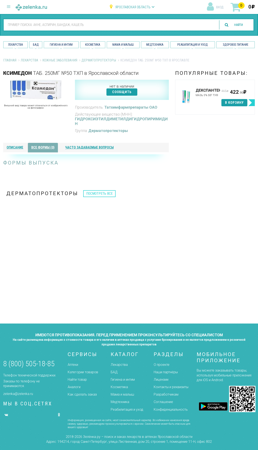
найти (237, 25)
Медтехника (154, 44)
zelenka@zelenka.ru (18, 394)
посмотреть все (99, 194)
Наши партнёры (166, 372)
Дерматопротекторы (99, 60)
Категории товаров (83, 372)
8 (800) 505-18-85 (28, 363)
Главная (9, 60)
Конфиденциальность (171, 409)
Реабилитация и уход (192, 44)
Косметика (92, 44)
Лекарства (15, 44)
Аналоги (74, 387)
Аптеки (73, 365)
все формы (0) (42, 147)
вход (219, 7)
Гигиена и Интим (61, 44)
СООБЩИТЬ (122, 92)
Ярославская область (132, 7)
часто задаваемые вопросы (89, 147)
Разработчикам (166, 394)
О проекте (161, 365)
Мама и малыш (123, 44)
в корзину (234, 103)
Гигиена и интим (123, 380)
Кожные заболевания (59, 60)
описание (15, 147)
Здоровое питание (235, 44)
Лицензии (161, 380)
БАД (36, 44)
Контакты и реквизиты (171, 387)
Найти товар (77, 380)
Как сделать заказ (82, 394)
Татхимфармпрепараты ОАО (130, 107)
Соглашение (163, 402)
